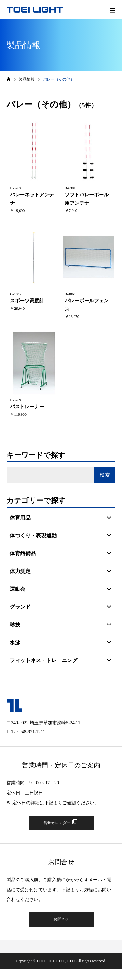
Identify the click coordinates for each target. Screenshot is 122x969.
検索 (105, 475)
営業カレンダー (57, 823)
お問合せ (61, 919)
